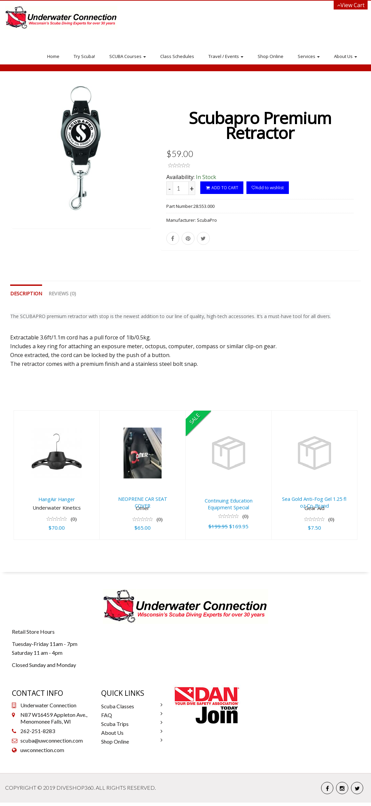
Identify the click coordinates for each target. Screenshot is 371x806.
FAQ (106, 718)
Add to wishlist (268, 188)
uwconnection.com (42, 753)
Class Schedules (177, 56)
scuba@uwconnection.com (51, 744)
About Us (345, 56)
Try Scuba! (84, 56)
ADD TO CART (221, 188)
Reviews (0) (62, 297)
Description (26, 297)
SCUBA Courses (127, 56)
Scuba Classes (117, 709)
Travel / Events (225, 56)
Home (53, 56)
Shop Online (270, 56)
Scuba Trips (115, 727)
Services (309, 56)
